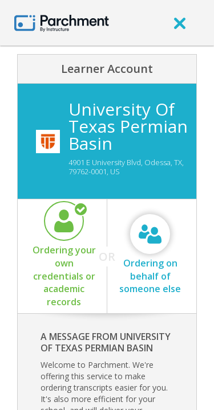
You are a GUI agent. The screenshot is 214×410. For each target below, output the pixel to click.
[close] (179, 23)
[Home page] (61, 22)
